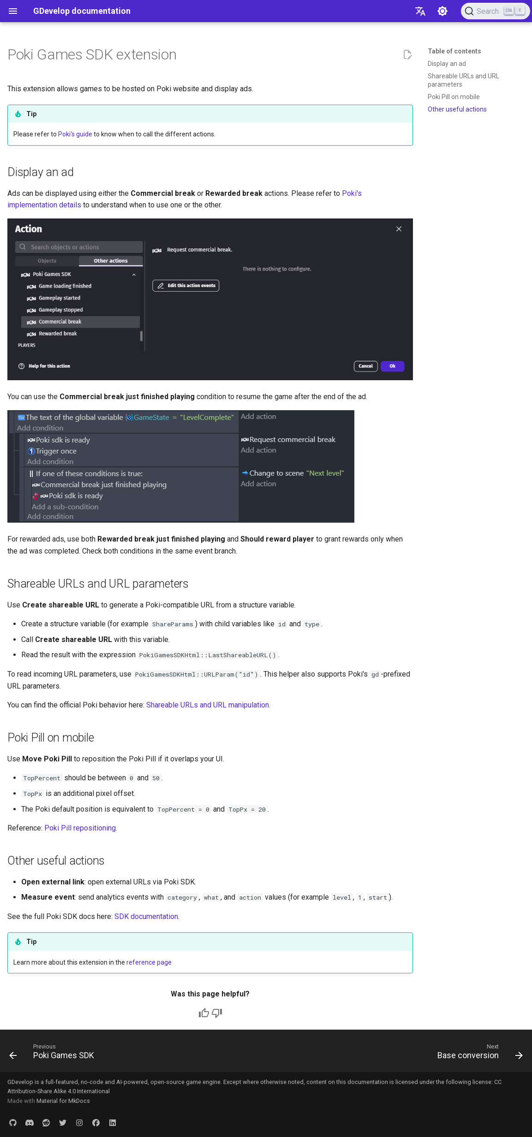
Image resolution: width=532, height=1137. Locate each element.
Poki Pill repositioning (80, 828)
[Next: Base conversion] (477, 1053)
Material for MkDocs (63, 1100)
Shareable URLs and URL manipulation (207, 705)
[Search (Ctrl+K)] (495, 11)
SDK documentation (146, 916)
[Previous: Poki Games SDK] (54, 1053)
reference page (149, 962)
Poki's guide (75, 134)
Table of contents (454, 51)
